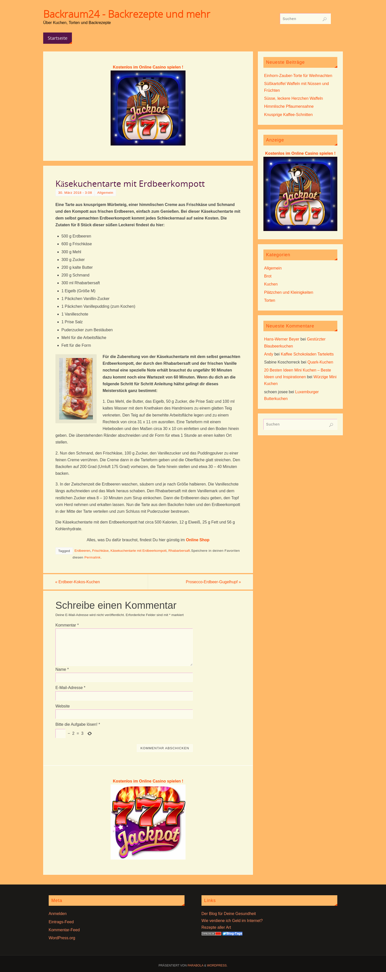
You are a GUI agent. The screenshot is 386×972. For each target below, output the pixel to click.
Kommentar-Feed (64, 930)
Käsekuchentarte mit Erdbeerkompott (139, 550)
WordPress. (217, 965)
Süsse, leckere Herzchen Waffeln (293, 98)
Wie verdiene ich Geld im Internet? (232, 920)
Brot (267, 276)
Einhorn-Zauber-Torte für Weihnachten (298, 76)
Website (62, 706)
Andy (268, 354)
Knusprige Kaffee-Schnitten (288, 114)
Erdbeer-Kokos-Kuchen (77, 582)
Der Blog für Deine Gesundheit (228, 914)
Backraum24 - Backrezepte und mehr (126, 14)
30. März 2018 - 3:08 (75, 192)
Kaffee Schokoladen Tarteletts (307, 354)
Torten (269, 300)
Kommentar (67, 625)
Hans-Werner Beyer (281, 339)
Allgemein (105, 192)
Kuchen (271, 284)
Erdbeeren (82, 550)
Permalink (92, 557)
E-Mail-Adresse (70, 688)
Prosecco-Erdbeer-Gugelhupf (213, 582)
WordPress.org (62, 938)
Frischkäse (100, 550)
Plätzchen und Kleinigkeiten (288, 292)
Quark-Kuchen (320, 362)
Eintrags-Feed (61, 922)
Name (62, 669)
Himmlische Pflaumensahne (289, 106)
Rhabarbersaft (179, 550)
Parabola (195, 965)
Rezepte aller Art (216, 927)
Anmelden (58, 914)
